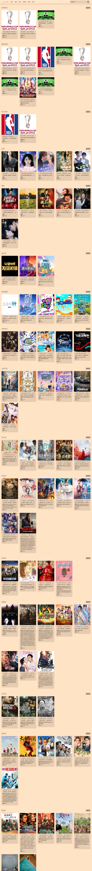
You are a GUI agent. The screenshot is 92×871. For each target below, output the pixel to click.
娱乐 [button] (33, 2)
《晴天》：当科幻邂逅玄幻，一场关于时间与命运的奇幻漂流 (70, 210)
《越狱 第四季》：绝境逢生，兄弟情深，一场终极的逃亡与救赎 (17, 718)
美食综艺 (5, 329)
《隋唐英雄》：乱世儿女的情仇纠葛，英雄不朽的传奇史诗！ (70, 626)
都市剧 (4, 733)
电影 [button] (29, 2)
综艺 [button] (20, 2)
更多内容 (88, 7)
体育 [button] (12, 2)
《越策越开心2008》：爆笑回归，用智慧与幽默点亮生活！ (70, 316)
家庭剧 (4, 602)
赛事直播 (5, 44)
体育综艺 (5, 8)
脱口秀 (4, 253)
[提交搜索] (88, 2)
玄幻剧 (4, 694)
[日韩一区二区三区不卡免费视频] (6, 2)
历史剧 (4, 558)
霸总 (3, 186)
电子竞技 (5, 112)
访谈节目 (5, 368)
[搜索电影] (78, 2)
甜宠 (3, 149)
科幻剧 (4, 476)
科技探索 (5, 292)
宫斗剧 (4, 437)
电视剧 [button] (24, 2)
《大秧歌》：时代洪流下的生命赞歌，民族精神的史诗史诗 (34, 758)
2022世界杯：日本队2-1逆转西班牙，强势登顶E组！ (32, 135)
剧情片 (4, 810)
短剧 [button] (16, 2)
